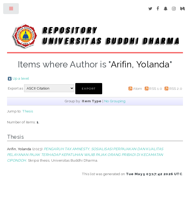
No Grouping (114, 101)
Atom (137, 88)
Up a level (21, 78)
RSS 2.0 (175, 88)
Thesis (27, 111)
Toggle (11, 10)
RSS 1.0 (155, 88)
